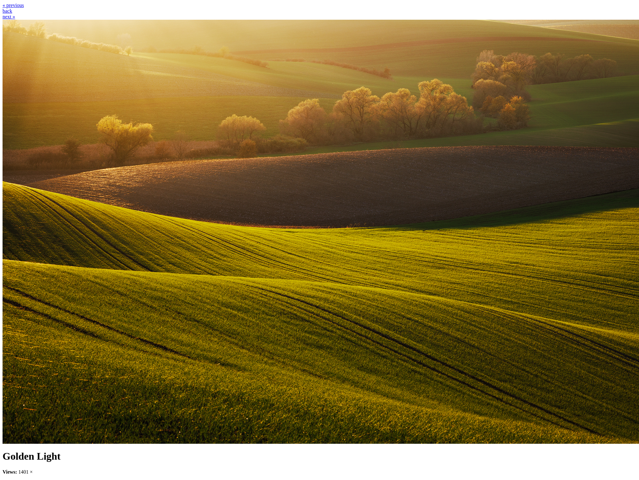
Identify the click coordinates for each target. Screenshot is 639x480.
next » (9, 16)
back (7, 11)
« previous (13, 5)
